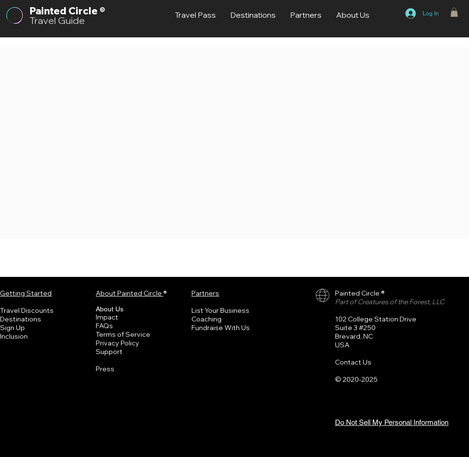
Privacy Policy (117, 343)
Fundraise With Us (220, 327)
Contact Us (353, 362)
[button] (454, 12)
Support (109, 351)
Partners (205, 293)
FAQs (104, 325)
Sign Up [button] (12, 327)
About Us (109, 309)
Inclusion (14, 336)
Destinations (20, 319)
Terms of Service (123, 334)
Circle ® (86, 11)
